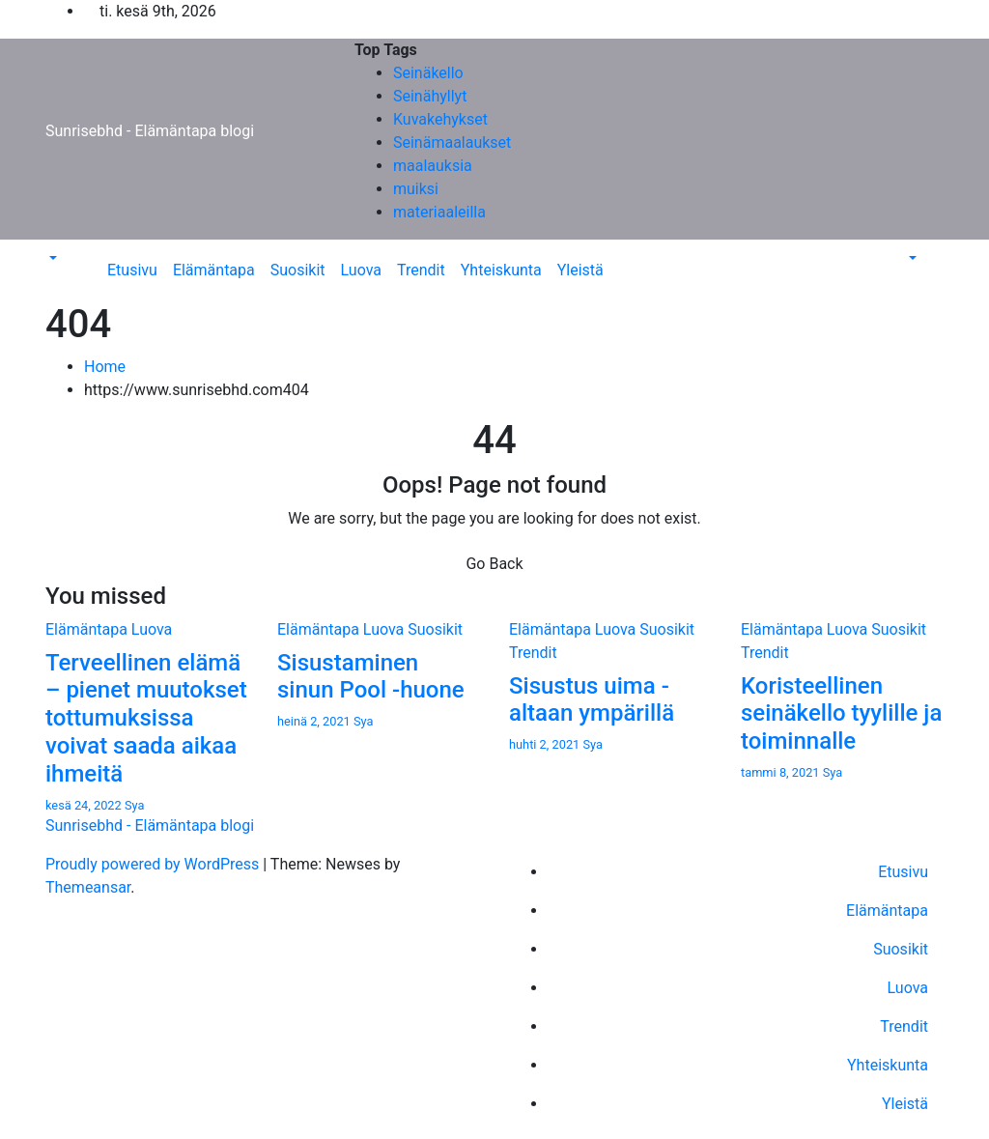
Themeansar (87, 887)
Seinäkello (428, 73)
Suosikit (297, 270)
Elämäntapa (214, 270)
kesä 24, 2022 (85, 805)
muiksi (415, 189)
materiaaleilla (439, 212)
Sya (135, 805)
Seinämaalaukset (452, 142)
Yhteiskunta (501, 270)
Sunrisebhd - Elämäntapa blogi (149, 131)
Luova (361, 270)
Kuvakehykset (440, 119)
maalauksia (432, 166)
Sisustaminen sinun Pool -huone (371, 676)
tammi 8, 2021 (782, 772)
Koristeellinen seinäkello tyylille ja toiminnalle (841, 713)
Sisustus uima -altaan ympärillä (591, 699)
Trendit (421, 270)
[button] (51, 258)
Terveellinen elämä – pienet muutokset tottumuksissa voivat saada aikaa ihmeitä (146, 718)
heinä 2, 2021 (315, 721)
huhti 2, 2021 (545, 744)
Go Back (494, 564)
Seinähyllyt (429, 96)
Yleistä (580, 270)
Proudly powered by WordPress (154, 864)
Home (105, 366)
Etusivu (132, 270)
